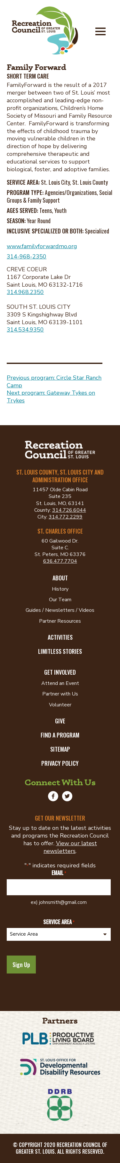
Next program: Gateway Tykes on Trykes (51, 396)
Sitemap (60, 749)
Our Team (60, 599)
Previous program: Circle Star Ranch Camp (54, 381)
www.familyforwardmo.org (42, 246)
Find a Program (60, 735)
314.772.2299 (66, 516)
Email (59, 873)
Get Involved (60, 672)
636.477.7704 (60, 561)
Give (60, 721)
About (60, 578)
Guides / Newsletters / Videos (60, 610)
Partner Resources (60, 621)
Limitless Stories (60, 651)
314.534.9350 (25, 329)
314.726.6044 (69, 510)
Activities (60, 637)
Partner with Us (60, 693)
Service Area (58, 922)
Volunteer (60, 704)
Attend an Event (60, 683)
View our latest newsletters (70, 847)
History (60, 589)
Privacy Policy (60, 763)
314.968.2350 (25, 292)
